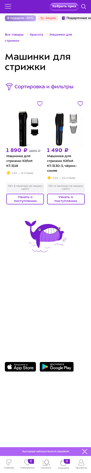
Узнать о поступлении (25, 199)
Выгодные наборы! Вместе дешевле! (45, 451)
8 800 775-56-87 (24, 317)
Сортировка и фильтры (44, 87)
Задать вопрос (23, 324)
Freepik (32, 434)
